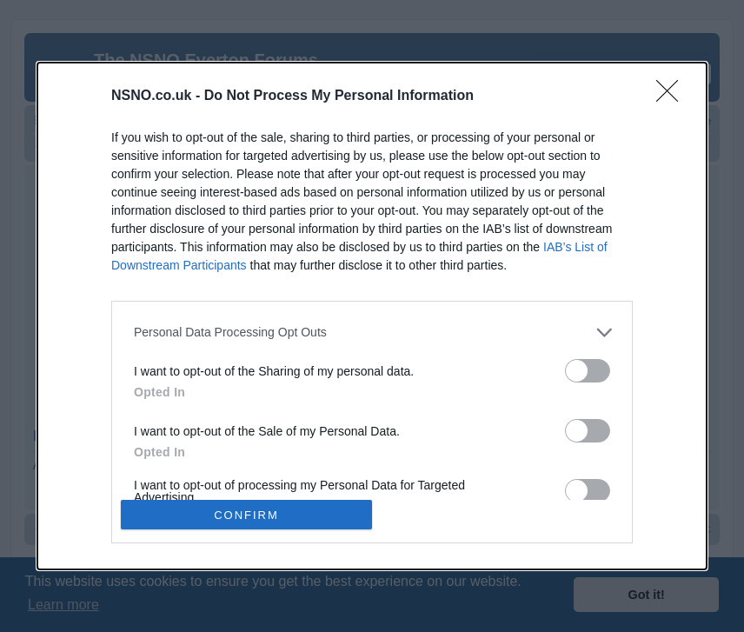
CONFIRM (246, 514)
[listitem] (372, 332)
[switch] (587, 371)
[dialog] (372, 316)
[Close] (672, 96)
